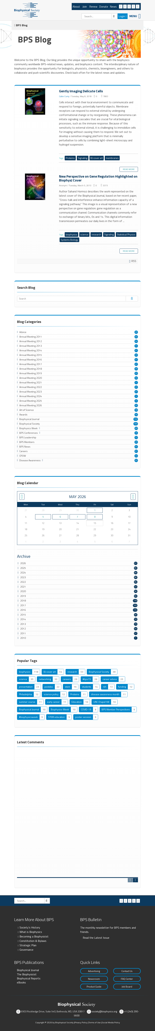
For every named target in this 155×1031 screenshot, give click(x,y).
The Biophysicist (27, 974)
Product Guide (94, 986)
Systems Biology (69, 240)
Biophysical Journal (28, 970)
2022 (23, 582)
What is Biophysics (31, 932)
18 (136, 410)
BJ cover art (97, 158)
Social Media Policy (111, 1022)
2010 (23, 638)
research (96, 234)
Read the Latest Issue (96, 938)
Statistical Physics (126, 234)
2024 (23, 572)
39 (136, 368)
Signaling (82, 158)
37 (136, 359)
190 (135, 423)
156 (135, 419)
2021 (23, 586)
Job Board (127, 986)
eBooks (21, 982)
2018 (23, 600)
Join (84, 6)
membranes (112, 158)
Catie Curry (64, 96)
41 (136, 364)
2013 (23, 624)
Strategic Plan (28, 945)
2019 (23, 596)
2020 (23, 591)
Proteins (70, 158)
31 (136, 345)
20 (136, 332)
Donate (103, 6)
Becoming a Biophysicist (34, 936)
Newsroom (94, 979)
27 (136, 391)
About (76, 6)
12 (136, 437)
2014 (23, 619)
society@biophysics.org (104, 1011)
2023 (23, 577)
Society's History (30, 927)
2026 (23, 563)
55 (136, 446)
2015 (23, 614)
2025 (23, 568)
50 (136, 460)
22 (136, 455)
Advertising (94, 971)
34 (136, 341)
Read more (129, 169)
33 (136, 355)
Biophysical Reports (28, 978)
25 (136, 373)
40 (136, 336)
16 (136, 414)
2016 (23, 610)
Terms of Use (94, 1022)
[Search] (99, 16)
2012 (23, 628)
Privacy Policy (81, 1022)
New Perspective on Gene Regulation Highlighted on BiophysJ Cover (35, 187)
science (84, 234)
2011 (23, 633)
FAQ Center (127, 979)
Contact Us (127, 971)
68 (136, 428)
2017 (23, 605)
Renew (93, 6)
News (113, 6)
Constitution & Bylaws (33, 941)
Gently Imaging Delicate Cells (35, 101)
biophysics (71, 234)
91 (136, 451)
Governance (26, 949)
